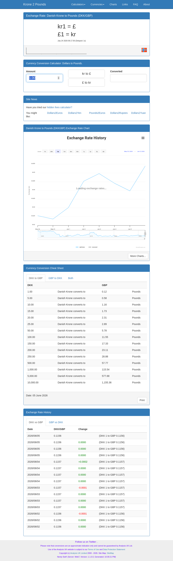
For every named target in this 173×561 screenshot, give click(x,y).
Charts (113, 4)
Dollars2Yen (74, 113)
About (146, 4)
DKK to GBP (36, 278)
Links (125, 4)
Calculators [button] (78, 4)
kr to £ (86, 73)
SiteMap (110, 553)
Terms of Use (93, 549)
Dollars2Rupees (119, 113)
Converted (116, 71)
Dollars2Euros (55, 113)
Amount (31, 71)
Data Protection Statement (114, 549)
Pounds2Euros (97, 113)
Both (70, 278)
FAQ (135, 4)
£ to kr (86, 82)
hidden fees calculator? (59, 107)
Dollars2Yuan (138, 113)
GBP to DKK (55, 278)
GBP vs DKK (56, 422)
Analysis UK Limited (78, 553)
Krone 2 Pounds (34, 4)
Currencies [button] (97, 4)
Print (142, 400)
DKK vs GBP (36, 422)
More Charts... (138, 256)
